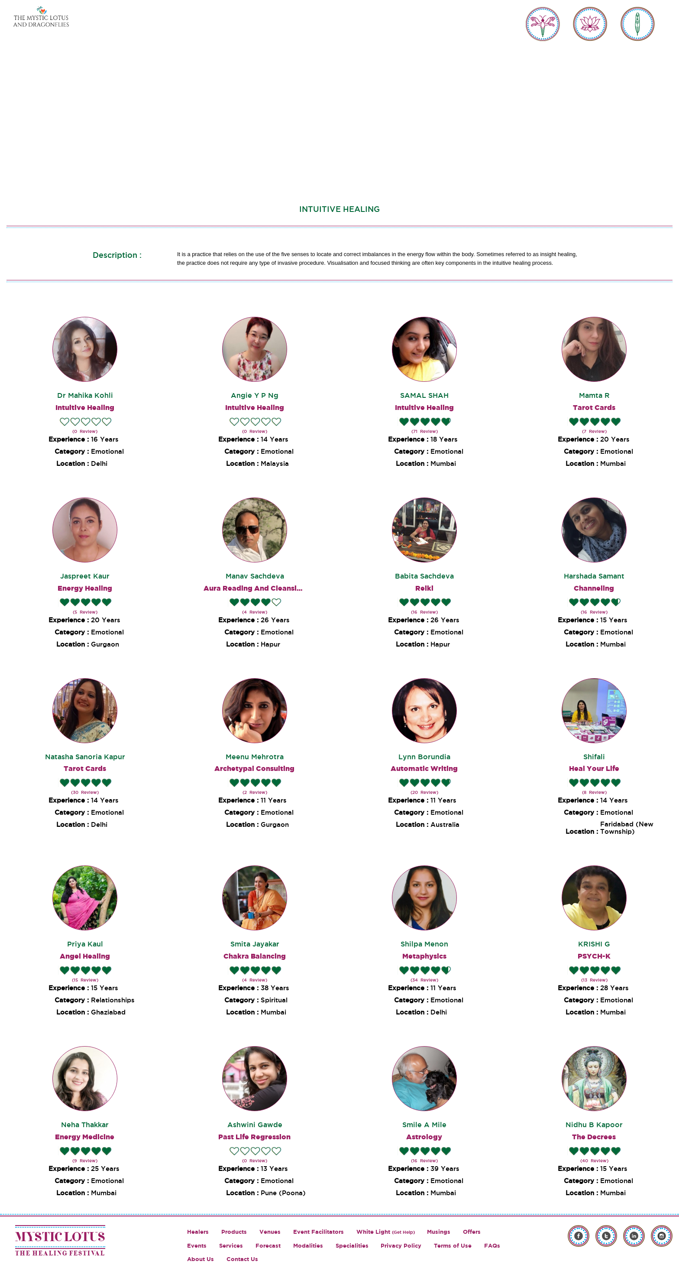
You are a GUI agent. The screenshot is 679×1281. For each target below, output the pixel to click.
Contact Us (242, 1259)
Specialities (352, 1245)
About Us (200, 1259)
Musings (438, 1232)
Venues (270, 1232)
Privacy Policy (401, 1245)
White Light (385, 1232)
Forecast (268, 1245)
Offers (472, 1232)
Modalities (308, 1245)
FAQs (492, 1245)
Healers (198, 1232)
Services (231, 1245)
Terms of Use (453, 1245)
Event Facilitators (318, 1232)
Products (234, 1232)
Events (197, 1245)
